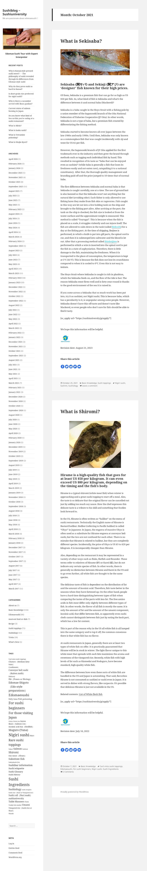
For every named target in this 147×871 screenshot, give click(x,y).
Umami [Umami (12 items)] (26, 804)
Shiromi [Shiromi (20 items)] (14, 752)
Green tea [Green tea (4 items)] (16, 721)
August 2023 (14, 250)
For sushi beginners (82, 769)
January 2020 (14, 442)
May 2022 (13, 319)
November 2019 (16, 451)
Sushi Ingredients (111, 769)
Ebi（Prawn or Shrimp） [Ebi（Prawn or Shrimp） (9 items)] (20, 679)
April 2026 (13, 159)
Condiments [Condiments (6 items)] (13, 667)
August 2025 (14, 191)
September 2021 (16, 355)
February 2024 (15, 241)
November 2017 (16, 552)
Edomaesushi (14, 614)
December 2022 (15, 287)
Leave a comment (89, 385)
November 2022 (16, 291)
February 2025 (15, 209)
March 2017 (14, 588)
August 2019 (14, 465)
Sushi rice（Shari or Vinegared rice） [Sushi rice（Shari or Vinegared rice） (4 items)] (21, 793)
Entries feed (14, 848)
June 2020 (13, 424)
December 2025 (15, 173)
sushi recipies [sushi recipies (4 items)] (26, 790)
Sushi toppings (15, 628)
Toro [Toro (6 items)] (27, 802)
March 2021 (14, 383)
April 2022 (13, 323)
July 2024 (13, 218)
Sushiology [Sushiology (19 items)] (15, 789)
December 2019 (15, 447)
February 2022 (15, 332)
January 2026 (14, 168)
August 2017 (14, 565)
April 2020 (13, 433)
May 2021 (13, 374)
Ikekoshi (116, 226)
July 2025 (13, 195)
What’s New (14, 642)
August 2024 (14, 214)
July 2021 (13, 364)
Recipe (11, 623)
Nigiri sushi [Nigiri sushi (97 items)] (19, 734)
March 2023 (14, 273)
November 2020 (16, 401)
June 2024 (13, 223)
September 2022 (16, 300)
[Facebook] (62, 366)
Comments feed (15, 852)
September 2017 (16, 561)
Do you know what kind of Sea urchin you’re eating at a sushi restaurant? (21, 118)
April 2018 (13, 529)
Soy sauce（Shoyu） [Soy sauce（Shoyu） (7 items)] (17, 756)
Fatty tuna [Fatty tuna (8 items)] (13, 699)
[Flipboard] (75, 366)
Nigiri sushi (120, 383)
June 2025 (13, 200)
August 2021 (14, 360)
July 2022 (13, 310)
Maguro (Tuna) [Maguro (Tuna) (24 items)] (18, 730)
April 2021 (13, 378)
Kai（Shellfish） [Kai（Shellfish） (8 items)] (27, 726)
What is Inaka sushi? (18, 130)
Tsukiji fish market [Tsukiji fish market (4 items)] (15, 805)
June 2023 (13, 259)
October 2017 (14, 556)
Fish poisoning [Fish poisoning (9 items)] (25, 699)
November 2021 (16, 346)
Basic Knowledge (16, 610)
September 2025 (16, 186)
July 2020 (13, 419)
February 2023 (15, 278)
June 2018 (13, 520)
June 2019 (13, 474)
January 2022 (14, 337)
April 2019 (13, 483)
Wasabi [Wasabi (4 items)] (11, 813)
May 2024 (13, 227)
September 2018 (16, 506)
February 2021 (15, 387)
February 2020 (15, 438)
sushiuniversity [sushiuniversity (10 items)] (16, 798)
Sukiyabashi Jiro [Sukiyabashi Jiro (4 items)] (14, 762)
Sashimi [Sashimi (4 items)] (25, 749)
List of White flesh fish (90, 694)
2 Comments (68, 771)
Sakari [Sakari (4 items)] (11, 749)
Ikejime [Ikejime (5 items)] (23, 721)
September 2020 (16, 410)
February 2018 (15, 538)
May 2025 (13, 205)
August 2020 (14, 415)
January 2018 (14, 543)
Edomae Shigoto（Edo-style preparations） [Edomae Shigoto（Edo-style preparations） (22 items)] (19, 686)
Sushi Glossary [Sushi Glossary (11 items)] (16, 771)
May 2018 (13, 524)
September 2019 (16, 460)
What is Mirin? (15, 125)
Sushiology (13, 633)
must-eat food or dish (18, 619)
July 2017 (13, 570)
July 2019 (13, 470)
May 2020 (13, 428)
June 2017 (13, 575)
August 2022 (14, 305)
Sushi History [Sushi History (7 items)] (14, 774)
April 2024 (13, 232)
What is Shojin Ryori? (18, 142)
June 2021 (13, 369)
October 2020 (14, 406)
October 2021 (14, 351)
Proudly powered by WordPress (74, 792)
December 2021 (15, 342)
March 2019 (14, 488)
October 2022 (14, 296)
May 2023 (13, 264)
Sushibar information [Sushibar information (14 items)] (21, 765)
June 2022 (13, 314)
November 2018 (16, 497)
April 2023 (13, 268)
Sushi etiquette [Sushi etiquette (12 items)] (16, 768)
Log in (11, 843)
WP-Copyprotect (28, 869)
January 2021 (14, 392)
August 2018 (14, 511)
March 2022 (14, 328)
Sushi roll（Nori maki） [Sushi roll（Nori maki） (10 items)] (20, 795)
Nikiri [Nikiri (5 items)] (32, 736)
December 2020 (15, 396)
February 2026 (15, 163)
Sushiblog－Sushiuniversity (15, 12)
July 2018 (13, 515)
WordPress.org (15, 857)
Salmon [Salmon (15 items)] (17, 748)
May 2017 (13, 579)
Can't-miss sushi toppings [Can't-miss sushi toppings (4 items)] (17, 659)
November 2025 (16, 177)
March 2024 (14, 237)
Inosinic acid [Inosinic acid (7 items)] (14, 727)
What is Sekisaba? (81, 41)
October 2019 (14, 456)
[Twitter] (67, 366)
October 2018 (14, 502)
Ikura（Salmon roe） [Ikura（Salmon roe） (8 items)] (18, 724)
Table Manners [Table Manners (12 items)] (16, 801)
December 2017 (15, 547)
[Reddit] (71, 366)
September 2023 (16, 246)
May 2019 (13, 479)
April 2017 (13, 584)
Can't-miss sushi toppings (111, 766)
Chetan (17, 869)
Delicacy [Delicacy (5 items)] (12, 676)
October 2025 (14, 182)
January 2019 (14, 492)
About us (12, 605)
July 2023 (13, 255)
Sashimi (63, 385)
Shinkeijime (111, 241)
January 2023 (14, 282)
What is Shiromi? (80, 411)
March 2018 (14, 533)
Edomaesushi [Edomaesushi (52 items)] (19, 695)
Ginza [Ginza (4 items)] (11, 721)
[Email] (79, 366)
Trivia (11, 637)
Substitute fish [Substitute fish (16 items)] (16, 758)
